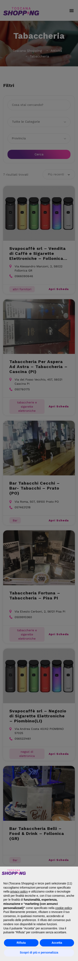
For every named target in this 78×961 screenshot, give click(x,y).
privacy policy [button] (19, 891)
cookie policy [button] (63, 908)
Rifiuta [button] (21, 942)
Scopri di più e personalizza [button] (39, 952)
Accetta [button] (57, 942)
